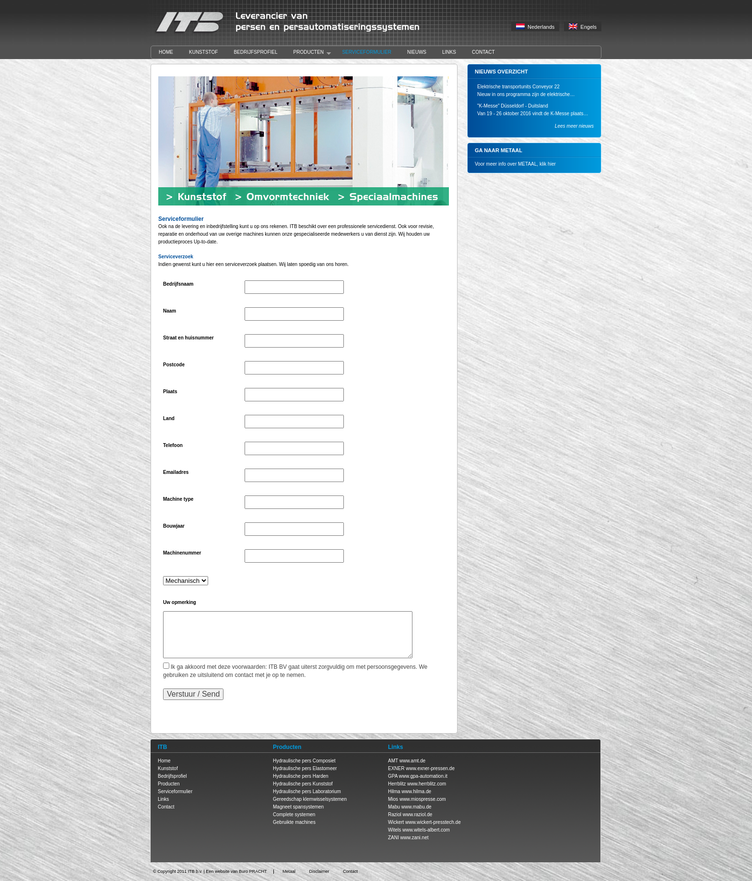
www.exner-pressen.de (430, 768)
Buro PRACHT (253, 871)
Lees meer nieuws (574, 126)
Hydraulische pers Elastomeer (305, 768)
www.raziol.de (418, 814)
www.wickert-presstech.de (433, 822)
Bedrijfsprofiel (255, 52)
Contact (483, 52)
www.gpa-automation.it (423, 776)
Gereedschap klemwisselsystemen (310, 799)
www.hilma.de (416, 791)
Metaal (288, 871)
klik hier (548, 164)
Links (449, 52)
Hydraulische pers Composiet (304, 760)
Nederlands (535, 27)
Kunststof (203, 52)
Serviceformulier (366, 52)
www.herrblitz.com (426, 783)
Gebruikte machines (294, 822)
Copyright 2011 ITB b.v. (179, 871)
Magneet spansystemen (298, 806)
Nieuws (416, 52)
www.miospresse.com (423, 799)
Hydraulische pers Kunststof (303, 783)
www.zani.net (414, 837)
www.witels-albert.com (426, 830)
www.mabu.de (416, 806)
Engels (583, 27)
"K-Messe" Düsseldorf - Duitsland (512, 106)
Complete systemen (294, 814)
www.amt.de (412, 760)
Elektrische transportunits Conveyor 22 (518, 86)
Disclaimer (319, 871)
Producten (308, 52)
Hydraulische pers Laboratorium (307, 791)
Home (166, 52)
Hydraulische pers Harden (301, 776)
